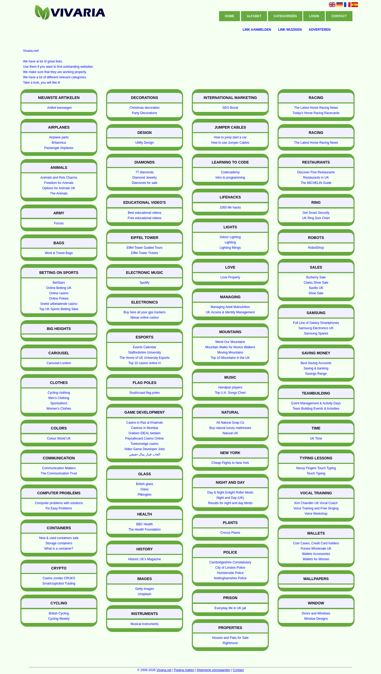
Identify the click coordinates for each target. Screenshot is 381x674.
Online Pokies (59, 298)
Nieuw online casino (144, 317)
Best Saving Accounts (316, 363)
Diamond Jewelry (144, 177)
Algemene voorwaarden (213, 670)
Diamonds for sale (144, 183)
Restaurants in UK (316, 177)
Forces (59, 223)
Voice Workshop (316, 513)
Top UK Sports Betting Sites (58, 309)
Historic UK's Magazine (144, 559)
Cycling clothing (59, 393)
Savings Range (316, 374)
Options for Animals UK (58, 188)
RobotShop (316, 248)
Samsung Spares (316, 333)
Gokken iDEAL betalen (145, 433)
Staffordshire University (144, 352)
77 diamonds (144, 172)
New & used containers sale (59, 538)
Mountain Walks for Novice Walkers (230, 347)
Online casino (59, 293)
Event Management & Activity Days (316, 403)
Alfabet (254, 16)
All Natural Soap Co (230, 422)
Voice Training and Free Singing (315, 508)
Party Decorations (144, 113)
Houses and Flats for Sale (230, 638)
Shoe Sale (316, 293)
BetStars (59, 282)
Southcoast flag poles (144, 393)
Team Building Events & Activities (316, 408)
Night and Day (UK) (230, 498)
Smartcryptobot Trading (58, 583)
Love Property (230, 277)
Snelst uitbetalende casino (58, 304)
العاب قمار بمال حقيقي (144, 454)
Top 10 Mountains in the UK (230, 358)
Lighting (230, 242)
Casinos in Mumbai (144, 428)
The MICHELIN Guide (316, 183)
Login (314, 16)
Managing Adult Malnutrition (230, 307)
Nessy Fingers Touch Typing (316, 468)
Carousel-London (59, 363)
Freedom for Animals (59, 183)
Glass (144, 489)
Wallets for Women (316, 559)
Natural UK (230, 433)
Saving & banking (316, 368)
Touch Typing (316, 473)
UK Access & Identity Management (230, 312)
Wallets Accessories (316, 554)
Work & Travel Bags (59, 253)
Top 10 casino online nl (144, 363)
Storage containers (59, 543)
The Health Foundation (144, 529)
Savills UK (316, 288)
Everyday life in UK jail (230, 608)
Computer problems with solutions (59, 503)
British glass (144, 484)
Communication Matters (59, 468)
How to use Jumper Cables (230, 142)
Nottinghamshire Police (230, 578)
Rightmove (230, 643)
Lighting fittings (230, 248)
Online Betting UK (58, 288)
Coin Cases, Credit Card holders (316, 543)
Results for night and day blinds (230, 503)
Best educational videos (144, 213)
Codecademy (230, 172)
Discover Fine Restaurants (316, 172)
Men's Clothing (58, 398)
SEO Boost (230, 108)
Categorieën (285, 16)
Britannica (59, 142)
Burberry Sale (316, 277)
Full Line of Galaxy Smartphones (316, 323)
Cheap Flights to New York (230, 463)
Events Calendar (144, 347)
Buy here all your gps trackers (145, 312)
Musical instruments (144, 624)
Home (229, 16)
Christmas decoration (145, 108)
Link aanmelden (257, 29)
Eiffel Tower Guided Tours (144, 248)
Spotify (144, 282)
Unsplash (144, 594)
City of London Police (230, 567)
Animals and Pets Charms (58, 177)
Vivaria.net (163, 670)
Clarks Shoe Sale (316, 282)
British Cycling (59, 613)
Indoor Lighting (230, 237)
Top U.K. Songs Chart (230, 393)
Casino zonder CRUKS (59, 578)
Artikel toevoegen (59, 108)
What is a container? (58, 548)
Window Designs (316, 619)
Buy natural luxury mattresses (230, 428)
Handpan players (230, 387)
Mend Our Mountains (230, 342)
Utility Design (144, 142)
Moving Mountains (230, 352)
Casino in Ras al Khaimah (144, 422)
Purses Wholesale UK (316, 548)
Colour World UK (59, 438)
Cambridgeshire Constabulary (230, 562)
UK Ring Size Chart (316, 218)
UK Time (316, 438)
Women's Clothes (59, 408)
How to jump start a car (230, 137)
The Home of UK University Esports (145, 358)
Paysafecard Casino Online (144, 438)
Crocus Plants (230, 533)
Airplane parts (59, 137)
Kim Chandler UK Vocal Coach (316, 503)
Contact (339, 16)
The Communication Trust (59, 473)
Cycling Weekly (59, 619)
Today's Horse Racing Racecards (316, 113)
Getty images (144, 589)
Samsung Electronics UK (316, 328)
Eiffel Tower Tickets (144, 253)
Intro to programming (230, 177)
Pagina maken (184, 670)
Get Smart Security (316, 213)
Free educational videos (144, 218)
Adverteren (320, 29)
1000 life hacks (230, 207)
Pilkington (144, 494)
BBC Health (144, 524)
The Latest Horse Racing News (316, 108)
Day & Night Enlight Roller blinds (230, 492)
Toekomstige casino (144, 444)
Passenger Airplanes (58, 148)
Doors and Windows (316, 613)
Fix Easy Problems (59, 508)
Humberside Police (230, 573)
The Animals (58, 193)
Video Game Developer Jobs (144, 449)
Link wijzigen (290, 29)
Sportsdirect (58, 403)
